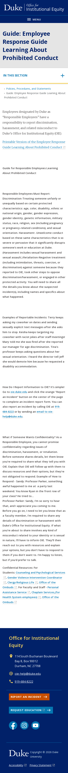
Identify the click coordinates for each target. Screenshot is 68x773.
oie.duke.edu (19, 392)
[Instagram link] (24, 725)
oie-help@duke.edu (28, 674)
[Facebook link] (13, 725)
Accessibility (16, 765)
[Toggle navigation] (34, 75)
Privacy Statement (40, 765)
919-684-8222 (24, 682)
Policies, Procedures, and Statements (28, 88)
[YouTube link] (35, 725)
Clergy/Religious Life (20, 582)
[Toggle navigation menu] (34, 19)
